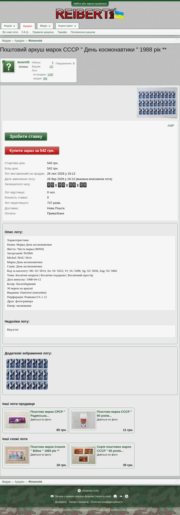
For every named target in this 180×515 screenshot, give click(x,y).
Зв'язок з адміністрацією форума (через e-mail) (83, 496)
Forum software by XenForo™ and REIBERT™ (90, 509)
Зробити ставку (26, 136)
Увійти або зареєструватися (90, 3)
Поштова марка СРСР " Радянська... (47, 413)
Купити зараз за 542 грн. (32, 151)
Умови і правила (78, 501)
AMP (171, 125)
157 (51, 66)
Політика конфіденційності (107, 501)
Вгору (121, 496)
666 (45, 78)
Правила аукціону (43, 32)
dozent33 (23, 62)
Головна (115, 496)
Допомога (61, 501)
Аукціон (27, 26)
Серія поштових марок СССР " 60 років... (114, 448)
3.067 (50, 74)
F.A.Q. (25, 32)
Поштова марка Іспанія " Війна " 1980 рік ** (47, 448)
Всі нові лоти (10, 32)
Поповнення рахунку (83, 32)
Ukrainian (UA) (90, 490)
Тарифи (62, 32)
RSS (126, 496)
